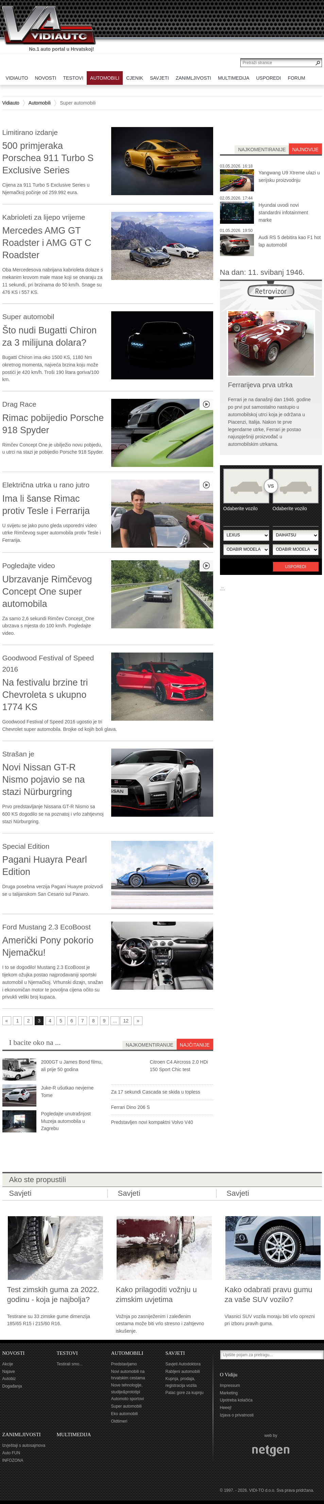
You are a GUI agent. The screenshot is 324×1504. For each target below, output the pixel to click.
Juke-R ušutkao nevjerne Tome (67, 1091)
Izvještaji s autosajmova (24, 1445)
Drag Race (19, 404)
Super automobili (126, 1406)
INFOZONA (12, 1460)
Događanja (12, 1386)
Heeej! (226, 1407)
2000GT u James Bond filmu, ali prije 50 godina (72, 1065)
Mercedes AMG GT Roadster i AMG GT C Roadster (46, 242)
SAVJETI (175, 1353)
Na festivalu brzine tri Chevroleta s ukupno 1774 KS (45, 694)
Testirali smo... (70, 1364)
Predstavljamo (124, 1364)
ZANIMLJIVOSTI (21, 1434)
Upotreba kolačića (236, 1400)
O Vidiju (229, 1374)
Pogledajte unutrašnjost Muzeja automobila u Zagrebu (66, 1121)
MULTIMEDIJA (74, 1434)
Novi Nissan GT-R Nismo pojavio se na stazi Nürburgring (43, 779)
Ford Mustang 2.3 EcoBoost (46, 927)
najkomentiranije (262, 149)
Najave (8, 1371)
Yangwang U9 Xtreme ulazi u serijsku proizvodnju (289, 176)
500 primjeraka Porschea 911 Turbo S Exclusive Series (48, 158)
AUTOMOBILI (127, 1353)
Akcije (7, 1364)
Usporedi (295, 566)
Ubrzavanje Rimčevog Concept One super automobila (47, 591)
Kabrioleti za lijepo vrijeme (43, 217)
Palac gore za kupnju (185, 1392)
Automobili (40, 103)
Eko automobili (124, 1413)
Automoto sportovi (127, 1398)
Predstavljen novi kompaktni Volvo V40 (152, 1122)
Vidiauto (10, 103)
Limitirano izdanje (30, 132)
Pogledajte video (28, 565)
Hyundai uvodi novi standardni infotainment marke (283, 212)
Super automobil (28, 316)
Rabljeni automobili (183, 1371)
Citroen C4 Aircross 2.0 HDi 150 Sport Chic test (179, 1065)
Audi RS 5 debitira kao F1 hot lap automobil (290, 241)
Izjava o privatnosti (237, 1415)
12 (126, 1020)
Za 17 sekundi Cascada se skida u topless (155, 1092)
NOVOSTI (13, 1353)
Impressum (230, 1385)
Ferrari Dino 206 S (130, 1107)
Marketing (229, 1393)
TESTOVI (67, 1353)
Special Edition (26, 846)
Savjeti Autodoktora (183, 1364)
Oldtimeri (119, 1421)
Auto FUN (11, 1453)
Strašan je (18, 754)
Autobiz (9, 1378)
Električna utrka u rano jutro (46, 485)
